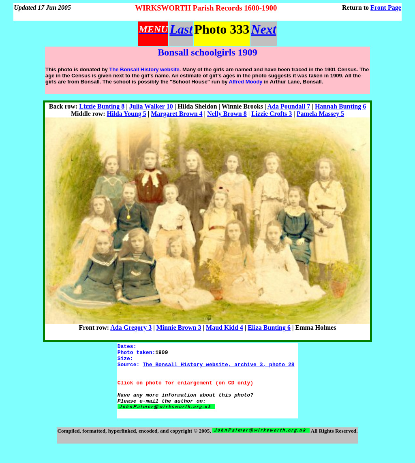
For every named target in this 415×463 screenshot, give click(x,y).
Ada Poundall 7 (288, 106)
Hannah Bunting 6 (340, 106)
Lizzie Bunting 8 (101, 106)
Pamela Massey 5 (320, 113)
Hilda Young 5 (126, 113)
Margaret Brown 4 (176, 113)
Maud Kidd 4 (224, 327)
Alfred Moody (246, 82)
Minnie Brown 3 (178, 327)
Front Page (385, 7)
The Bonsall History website (144, 69)
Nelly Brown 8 (226, 113)
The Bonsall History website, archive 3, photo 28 (218, 369)
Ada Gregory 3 (131, 327)
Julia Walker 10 (151, 106)
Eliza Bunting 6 (269, 327)
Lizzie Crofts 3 (271, 113)
